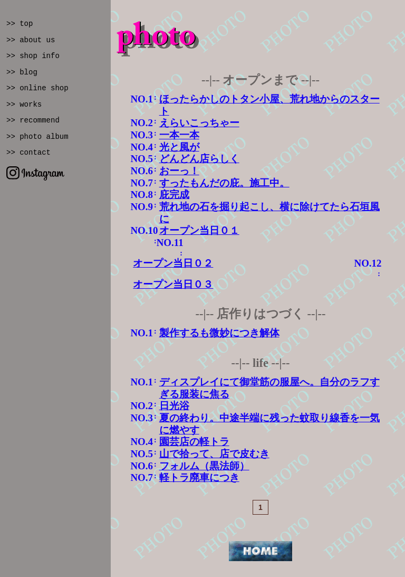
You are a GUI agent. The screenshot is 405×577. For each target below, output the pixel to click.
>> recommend (33, 120)
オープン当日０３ (173, 284)
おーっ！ (179, 170)
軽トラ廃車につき (199, 477)
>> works (24, 104)
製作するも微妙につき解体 (219, 332)
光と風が (179, 147)
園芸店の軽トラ (194, 441)
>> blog (21, 72)
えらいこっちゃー (199, 122)
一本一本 (179, 134)
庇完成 (174, 194)
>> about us (30, 40)
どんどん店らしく (199, 158)
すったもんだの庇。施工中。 (224, 182)
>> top (19, 24)
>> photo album (37, 137)
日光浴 (174, 405)
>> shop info (33, 56)
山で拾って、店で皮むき (214, 453)
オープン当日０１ (199, 230)
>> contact (28, 152)
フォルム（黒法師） (204, 465)
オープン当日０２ (173, 263)
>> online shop (37, 88)
